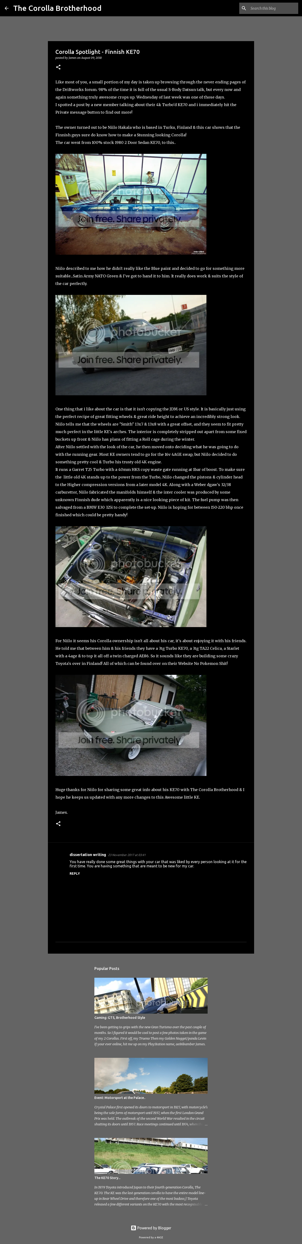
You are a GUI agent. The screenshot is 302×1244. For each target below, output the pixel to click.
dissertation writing (88, 854)
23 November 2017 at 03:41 (127, 855)
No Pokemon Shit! (211, 663)
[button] (58, 67)
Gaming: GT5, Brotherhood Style (119, 1018)
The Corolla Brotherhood (57, 8)
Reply (75, 873)
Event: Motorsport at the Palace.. (119, 1098)
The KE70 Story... (107, 1178)
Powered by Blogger (151, 1228)
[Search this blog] (273, 8)
